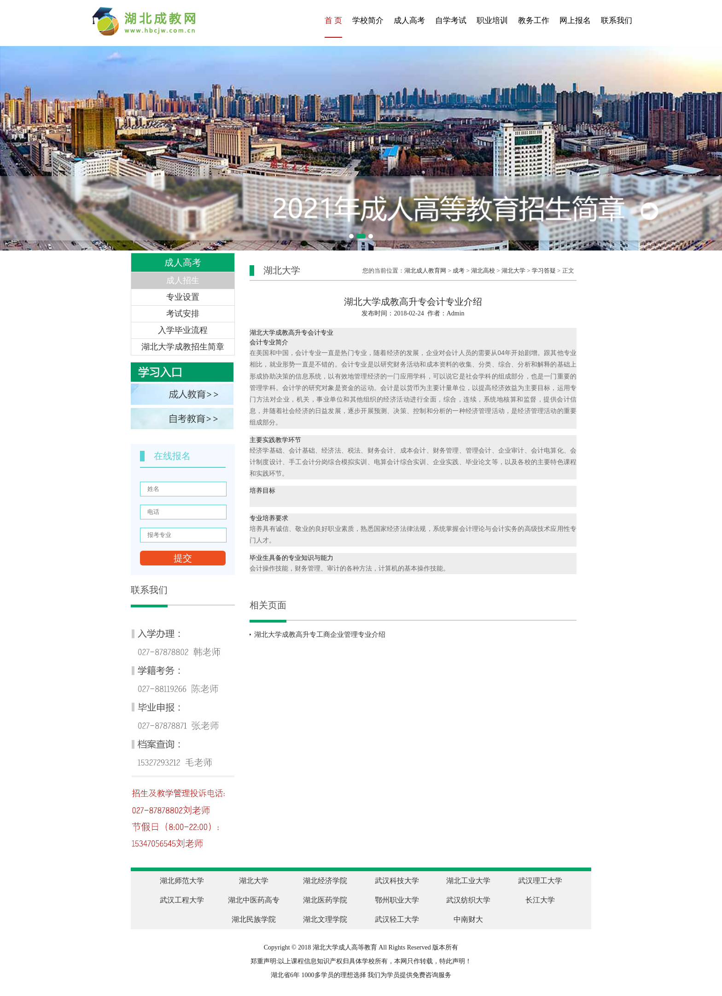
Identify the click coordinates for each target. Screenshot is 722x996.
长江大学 (540, 900)
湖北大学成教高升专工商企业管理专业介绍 (319, 634)
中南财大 (468, 919)
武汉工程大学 (182, 900)
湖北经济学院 (325, 881)
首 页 (333, 20)
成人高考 (409, 20)
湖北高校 (483, 270)
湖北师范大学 (182, 881)
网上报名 (575, 20)
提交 (183, 558)
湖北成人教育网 (425, 270)
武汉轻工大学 (397, 919)
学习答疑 (544, 270)
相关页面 (268, 605)
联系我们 (616, 20)
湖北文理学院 (325, 919)
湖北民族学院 (254, 919)
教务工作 (533, 20)
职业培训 (492, 20)
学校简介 (368, 20)
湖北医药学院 (325, 900)
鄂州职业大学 (397, 900)
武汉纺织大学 (468, 900)
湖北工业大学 (468, 881)
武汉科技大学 (397, 881)
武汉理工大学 (540, 881)
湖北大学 (513, 270)
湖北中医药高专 (253, 900)
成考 (459, 270)
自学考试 (450, 20)
